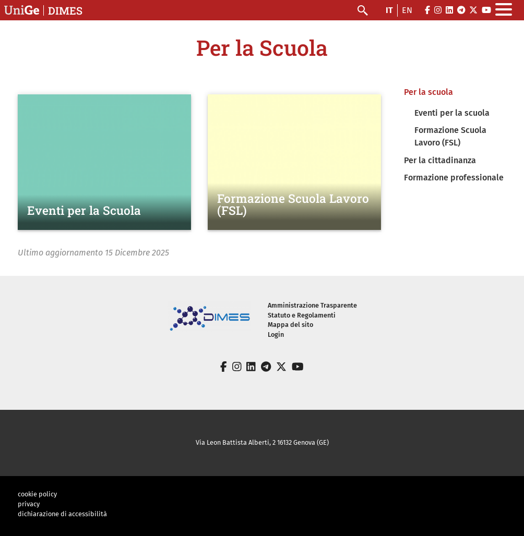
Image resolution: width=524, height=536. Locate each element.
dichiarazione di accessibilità (62, 514)
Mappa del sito (290, 324)
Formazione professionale (454, 177)
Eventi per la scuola (452, 113)
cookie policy (37, 494)
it (389, 10)
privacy (29, 504)
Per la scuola (428, 92)
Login (276, 334)
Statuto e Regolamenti (302, 315)
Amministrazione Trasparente (312, 305)
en (407, 10)
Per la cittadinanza (440, 160)
